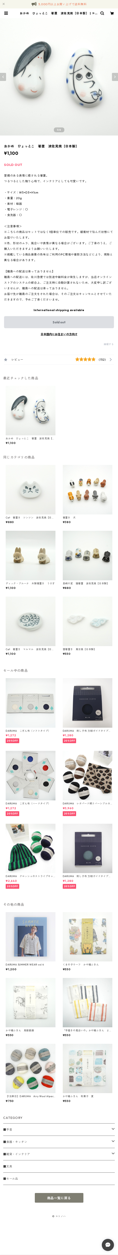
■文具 (7, 1166)
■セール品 (10, 1179)
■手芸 (7, 1129)
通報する (109, 344)
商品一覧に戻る (59, 1198)
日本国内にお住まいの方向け (59, 334)
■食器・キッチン (15, 1142)
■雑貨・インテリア (16, 1154)
